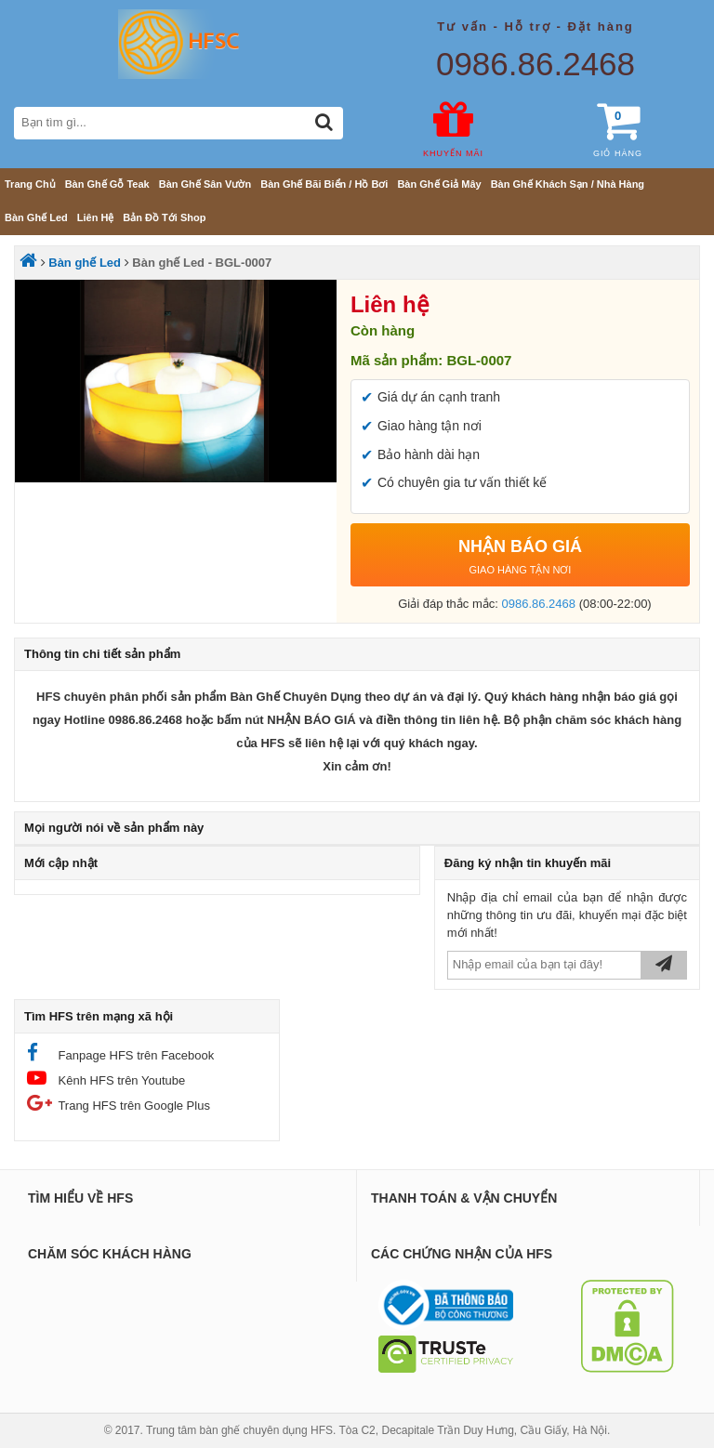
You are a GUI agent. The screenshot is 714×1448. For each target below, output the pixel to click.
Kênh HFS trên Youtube (106, 1077)
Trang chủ (30, 184)
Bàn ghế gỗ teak (107, 184)
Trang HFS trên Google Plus (118, 1102)
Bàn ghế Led (36, 217)
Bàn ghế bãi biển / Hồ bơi (324, 184)
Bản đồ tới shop (164, 217)
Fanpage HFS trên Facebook (120, 1052)
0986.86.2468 (535, 64)
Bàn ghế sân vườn (205, 184)
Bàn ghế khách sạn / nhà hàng (567, 184)
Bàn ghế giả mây (439, 184)
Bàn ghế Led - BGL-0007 (201, 263)
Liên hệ (95, 217)
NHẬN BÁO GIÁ (520, 559)
